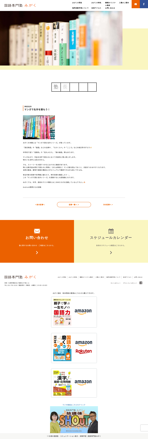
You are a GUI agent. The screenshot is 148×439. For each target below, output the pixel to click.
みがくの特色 (96, 3)
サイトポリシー (115, 283)
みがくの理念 (77, 3)
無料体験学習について (80, 8)
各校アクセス (96, 8)
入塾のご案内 (124, 3)
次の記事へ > (108, 204)
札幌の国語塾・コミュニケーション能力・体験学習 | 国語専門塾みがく (75, 436)
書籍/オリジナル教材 (86, 277)
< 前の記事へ (40, 204)
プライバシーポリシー (130, 283)
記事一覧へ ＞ (74, 204)
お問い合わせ (110, 8)
